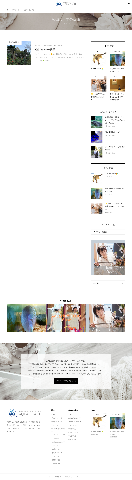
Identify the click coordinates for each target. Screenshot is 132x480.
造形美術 (56, 438)
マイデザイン (56, 456)
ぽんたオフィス (57, 453)
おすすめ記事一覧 (56, 422)
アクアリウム (56, 445)
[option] (26, 318)
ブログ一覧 (54, 425)
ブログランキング (56, 418)
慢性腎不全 (56, 463)
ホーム (53, 414)
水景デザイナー (57, 449)
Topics (70, 414)
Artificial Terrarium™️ (58, 435)
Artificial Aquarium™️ (58, 442)
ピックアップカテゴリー (58, 430)
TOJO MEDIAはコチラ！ (66, 381)
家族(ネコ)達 (56, 460)
